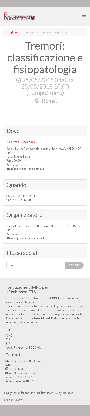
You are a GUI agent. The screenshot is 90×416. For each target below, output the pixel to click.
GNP (7, 343)
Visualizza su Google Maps (20, 142)
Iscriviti (74, 265)
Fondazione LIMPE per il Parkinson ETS (37, 393)
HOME (8, 335)
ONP (7, 339)
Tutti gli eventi (13, 32)
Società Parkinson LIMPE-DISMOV (23, 347)
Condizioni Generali (13, 400)
